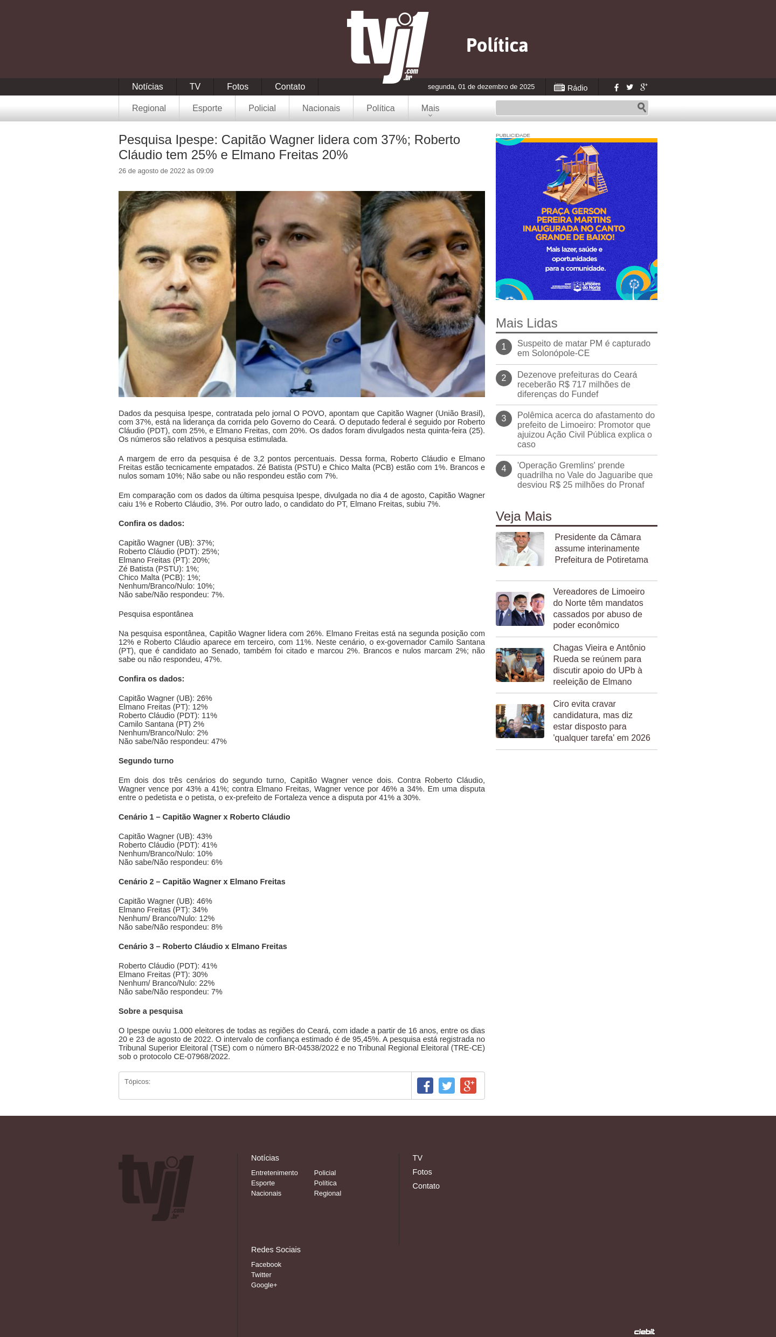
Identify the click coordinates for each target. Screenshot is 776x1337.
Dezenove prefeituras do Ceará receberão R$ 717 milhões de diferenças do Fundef (577, 384)
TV (195, 86)
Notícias (147, 86)
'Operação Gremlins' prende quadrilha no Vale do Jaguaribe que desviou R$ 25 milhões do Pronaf (585, 475)
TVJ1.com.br (388, 47)
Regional (149, 108)
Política (380, 108)
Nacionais (321, 108)
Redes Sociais (276, 1249)
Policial (262, 108)
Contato (290, 86)
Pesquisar (641, 108)
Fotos (237, 86)
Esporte (207, 108)
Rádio (577, 88)
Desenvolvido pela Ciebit (644, 1331)
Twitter (629, 86)
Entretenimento (274, 1173)
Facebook (615, 86)
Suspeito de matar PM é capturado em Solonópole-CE (583, 348)
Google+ (643, 86)
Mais (430, 108)
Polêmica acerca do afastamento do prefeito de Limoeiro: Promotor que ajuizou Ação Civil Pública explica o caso (586, 430)
